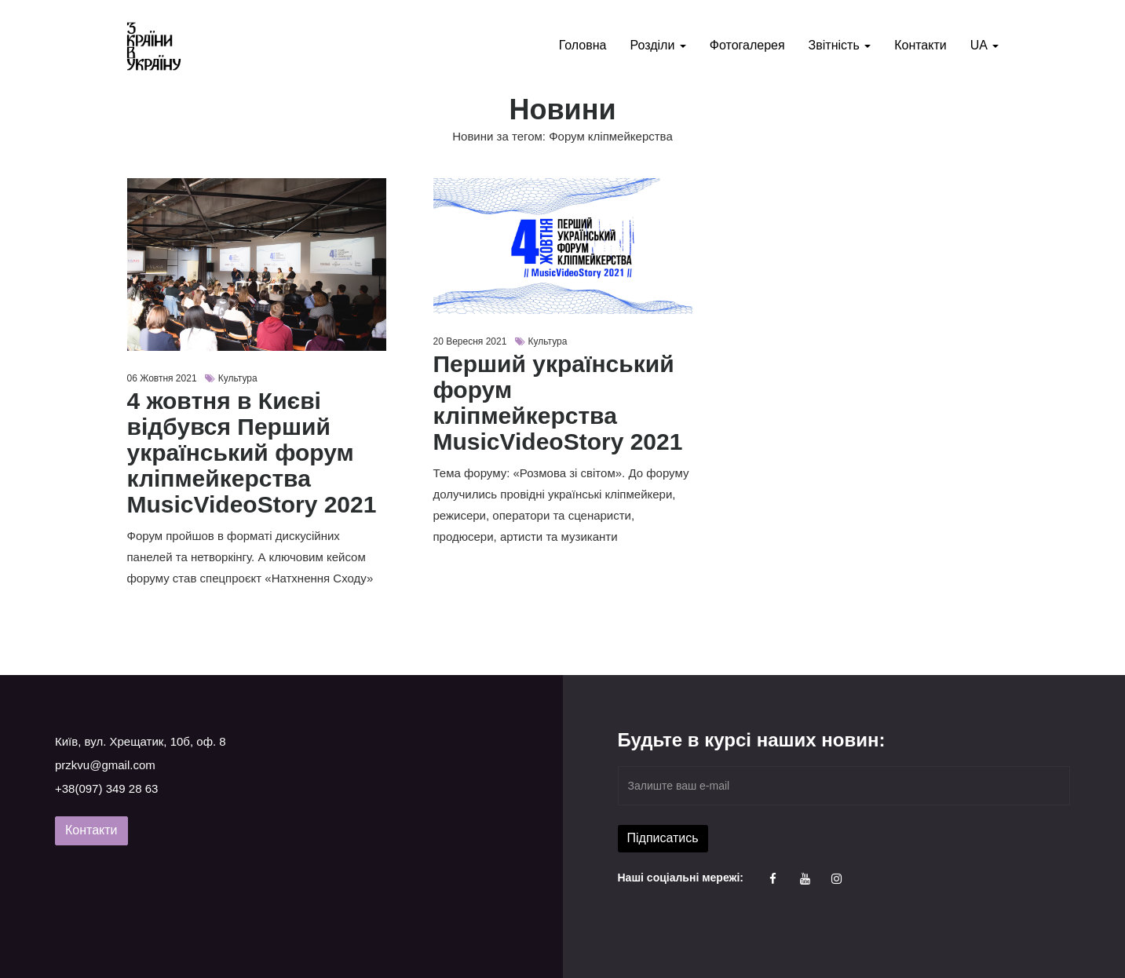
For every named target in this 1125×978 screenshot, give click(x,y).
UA (984, 45)
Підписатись (663, 838)
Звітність (840, 45)
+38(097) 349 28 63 (106, 788)
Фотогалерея (747, 45)
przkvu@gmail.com (105, 765)
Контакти (920, 45)
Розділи (657, 45)
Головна (583, 45)
